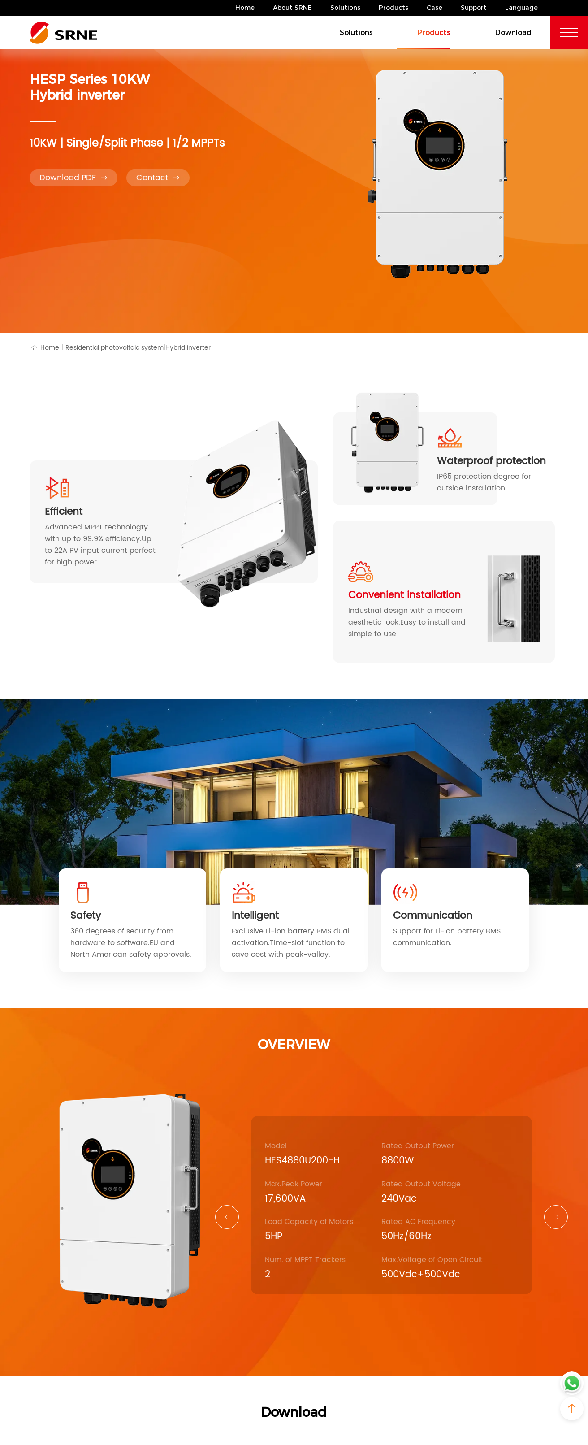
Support (474, 8)
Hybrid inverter (188, 348)
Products (393, 8)
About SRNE (292, 8)
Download (503, 32)
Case (434, 8)
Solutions (345, 8)
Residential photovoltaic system (115, 348)
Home (245, 8)
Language (521, 8)
